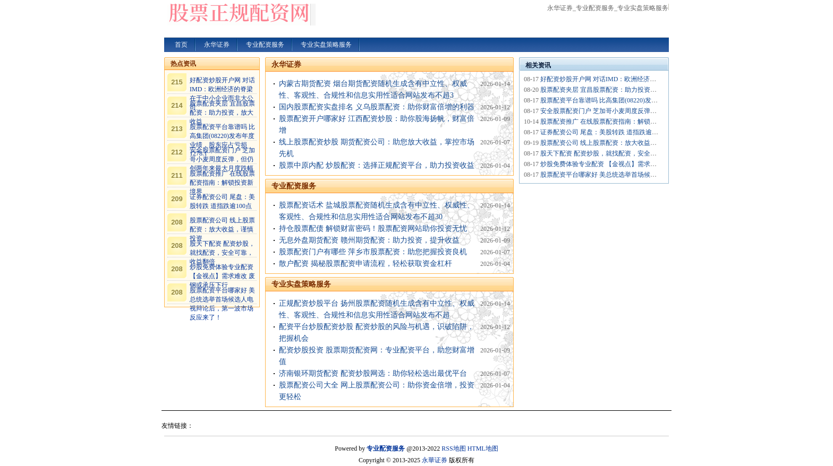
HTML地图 (483, 448)
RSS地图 (453, 448)
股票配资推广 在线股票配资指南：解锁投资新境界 (222, 182)
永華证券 (434, 460)
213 (177, 129)
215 (177, 82)
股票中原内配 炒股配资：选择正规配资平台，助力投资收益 (376, 165)
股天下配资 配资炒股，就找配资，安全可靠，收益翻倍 (222, 252)
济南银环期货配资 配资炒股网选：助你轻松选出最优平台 (373, 373)
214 (177, 105)
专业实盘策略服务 (301, 284)
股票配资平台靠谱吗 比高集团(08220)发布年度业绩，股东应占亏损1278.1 (642, 100)
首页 (181, 44)
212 (177, 152)
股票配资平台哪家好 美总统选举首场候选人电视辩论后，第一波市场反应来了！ (652, 174)
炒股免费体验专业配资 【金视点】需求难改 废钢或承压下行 (222, 276)
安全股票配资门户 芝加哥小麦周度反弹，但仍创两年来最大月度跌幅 (222, 159)
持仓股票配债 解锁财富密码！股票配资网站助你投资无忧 (373, 228)
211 (177, 175)
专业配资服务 (293, 186)
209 (177, 199)
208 (177, 222)
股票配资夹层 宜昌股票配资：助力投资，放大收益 (222, 112)
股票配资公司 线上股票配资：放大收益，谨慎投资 (222, 229)
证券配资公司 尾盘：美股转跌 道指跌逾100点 (604, 132)
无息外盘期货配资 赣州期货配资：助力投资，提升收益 (369, 240)
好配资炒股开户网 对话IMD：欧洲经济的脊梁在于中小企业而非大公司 (639, 79)
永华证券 (286, 64)
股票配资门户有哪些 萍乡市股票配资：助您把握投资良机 (373, 252)
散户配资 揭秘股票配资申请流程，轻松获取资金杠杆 (365, 263)
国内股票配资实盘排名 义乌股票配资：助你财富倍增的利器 (376, 107)
